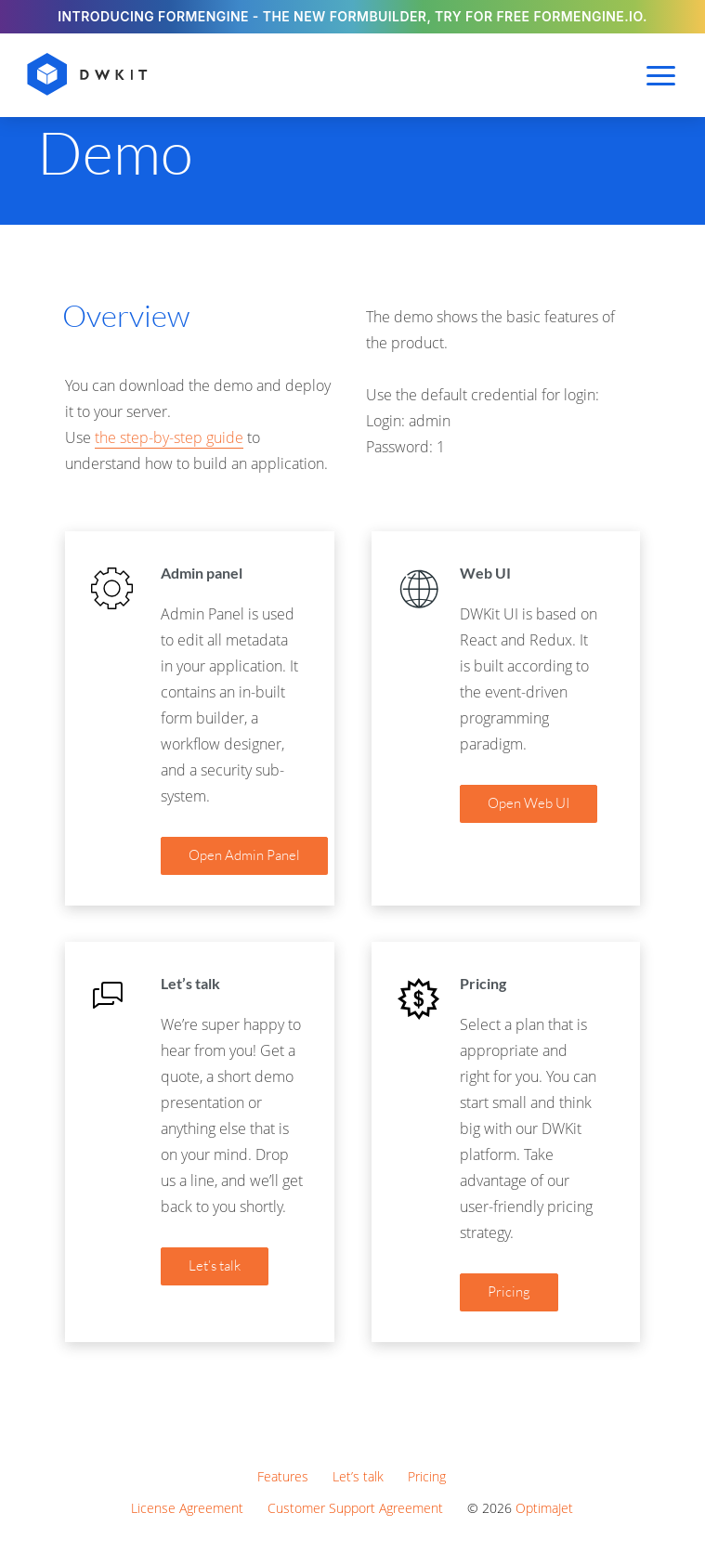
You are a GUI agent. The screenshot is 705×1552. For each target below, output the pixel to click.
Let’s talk (358, 1476)
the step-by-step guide (169, 437)
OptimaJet (544, 1508)
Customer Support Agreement (355, 1508)
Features (282, 1476)
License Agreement (187, 1508)
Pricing (427, 1476)
